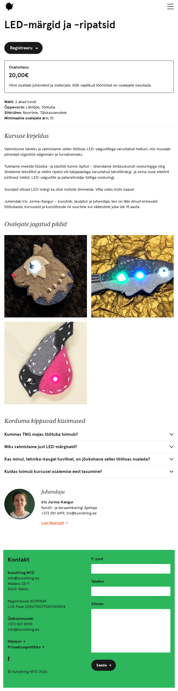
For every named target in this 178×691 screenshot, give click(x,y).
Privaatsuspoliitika (24, 647)
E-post (97, 559)
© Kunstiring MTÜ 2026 (27, 672)
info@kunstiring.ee (23, 578)
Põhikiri (15, 642)
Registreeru (21, 48)
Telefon (97, 582)
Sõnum (97, 604)
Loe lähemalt (52, 523)
